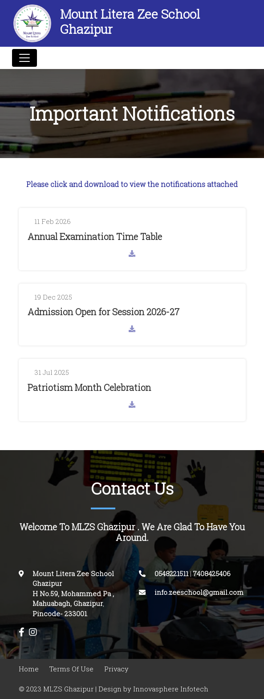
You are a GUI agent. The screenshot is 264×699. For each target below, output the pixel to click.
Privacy (116, 669)
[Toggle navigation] (24, 58)
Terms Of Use (71, 669)
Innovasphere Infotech (169, 689)
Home (29, 669)
